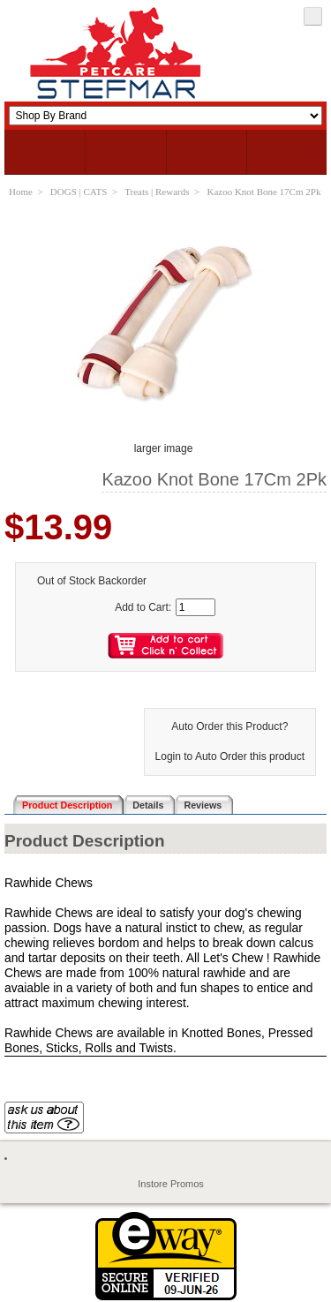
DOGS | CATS (79, 191)
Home (21, 191)
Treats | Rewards (156, 191)
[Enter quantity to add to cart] (195, 607)
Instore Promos (171, 1183)
